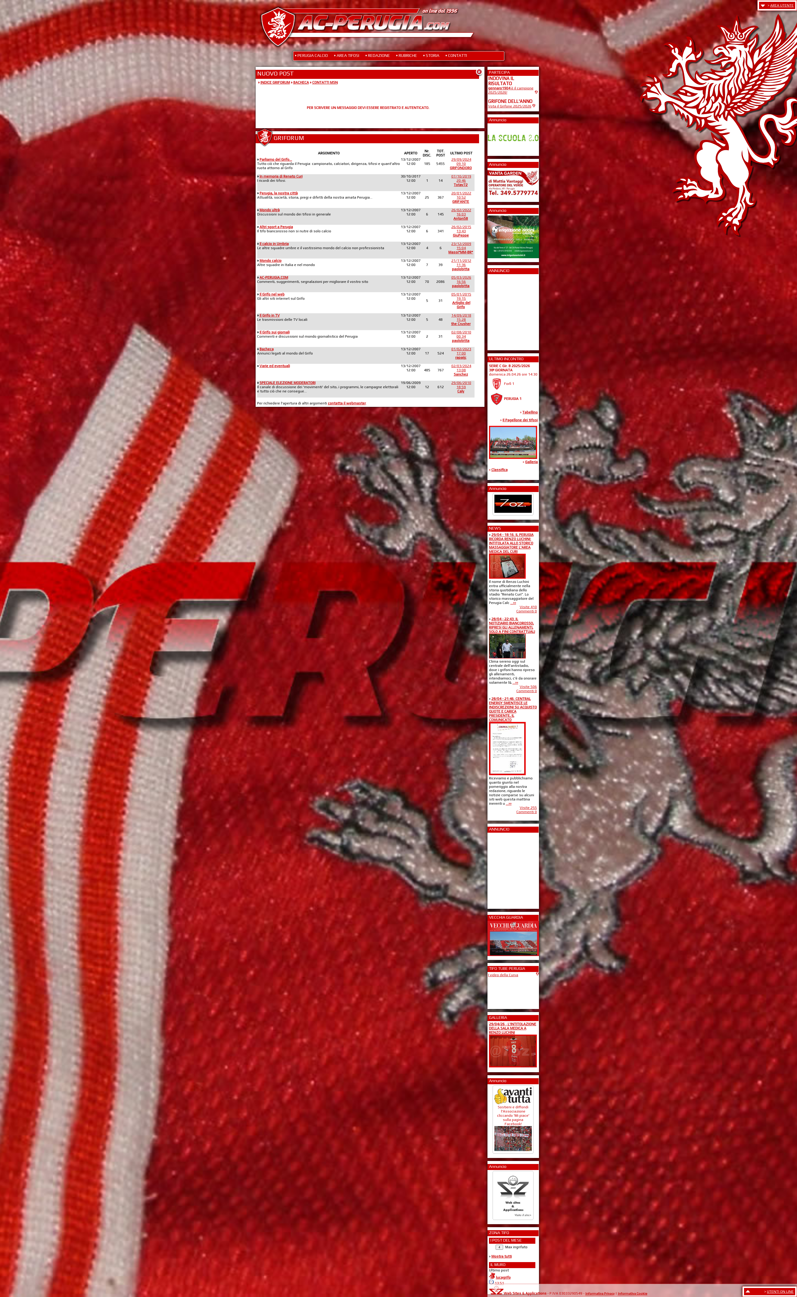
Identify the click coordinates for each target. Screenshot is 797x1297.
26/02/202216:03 (461, 214)
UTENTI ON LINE (780, 1291)
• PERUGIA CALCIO (311, 55)
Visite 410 (528, 607)
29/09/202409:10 (461, 163)
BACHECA (301, 82)
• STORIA (431, 55)
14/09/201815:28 (461, 319)
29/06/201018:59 (461, 387)
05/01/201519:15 (461, 300)
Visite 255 (528, 808)
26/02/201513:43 (461, 231)
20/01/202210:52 (461, 197)
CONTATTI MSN (325, 82)
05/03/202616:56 (461, 281)
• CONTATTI (456, 55)
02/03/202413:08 (461, 370)
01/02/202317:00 (461, 353)
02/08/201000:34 (461, 336)
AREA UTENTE (782, 5)
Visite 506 (528, 687)
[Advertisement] (506, 310)
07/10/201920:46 (461, 180)
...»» (513, 603)
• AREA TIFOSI (346, 55)
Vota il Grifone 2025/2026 (509, 106)
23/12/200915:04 (460, 248)
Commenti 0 (526, 611)
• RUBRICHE (406, 55)
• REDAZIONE (377, 55)
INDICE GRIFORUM (275, 82)
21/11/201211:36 (461, 264)
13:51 (499, 1283)
